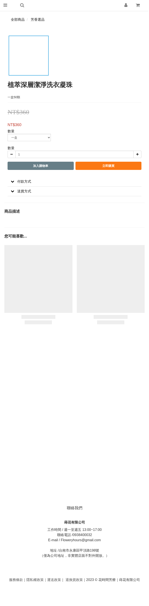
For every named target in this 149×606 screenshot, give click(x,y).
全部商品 (18, 19)
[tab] (74, 182)
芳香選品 (38, 19)
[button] (74, 182)
